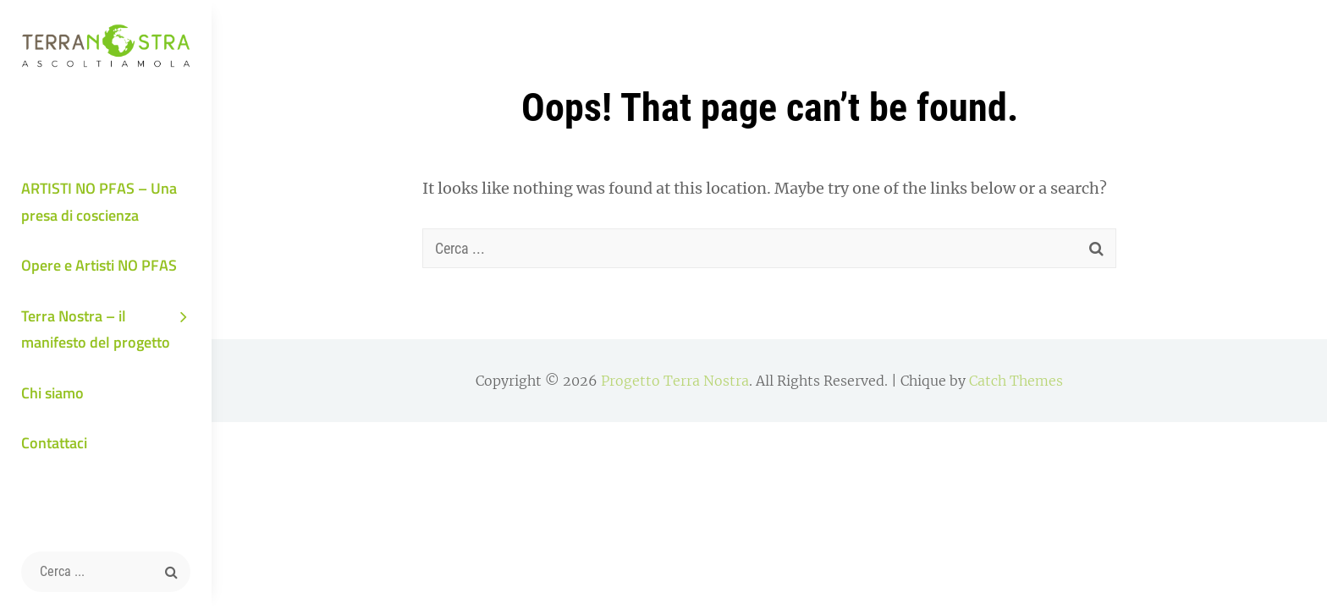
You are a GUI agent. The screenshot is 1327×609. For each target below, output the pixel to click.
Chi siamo (52, 392)
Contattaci (54, 442)
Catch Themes (1016, 380)
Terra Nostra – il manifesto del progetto (95, 329)
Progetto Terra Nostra (675, 380)
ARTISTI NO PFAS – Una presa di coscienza (99, 202)
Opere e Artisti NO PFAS (99, 265)
